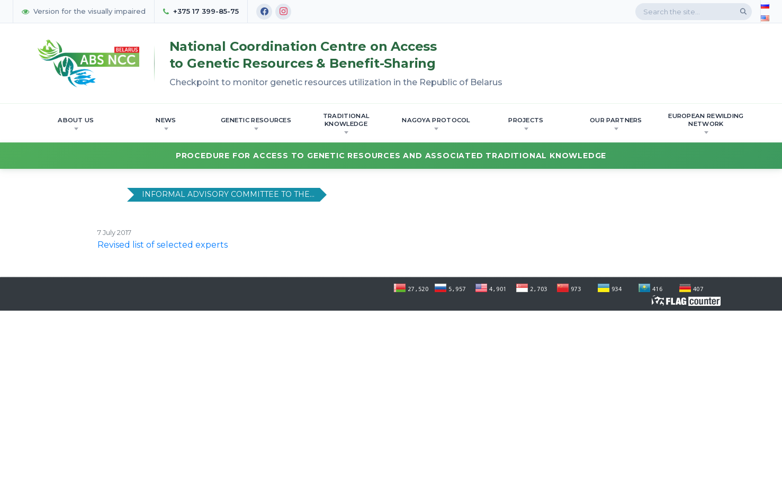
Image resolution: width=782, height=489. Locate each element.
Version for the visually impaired (84, 11)
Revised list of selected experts (162, 245)
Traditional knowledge (346, 123)
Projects (525, 123)
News (166, 123)
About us (76, 123)
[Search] (743, 11)
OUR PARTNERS (616, 123)
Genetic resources (256, 123)
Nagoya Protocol (436, 123)
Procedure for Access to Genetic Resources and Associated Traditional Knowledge (391, 155)
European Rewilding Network (705, 123)
